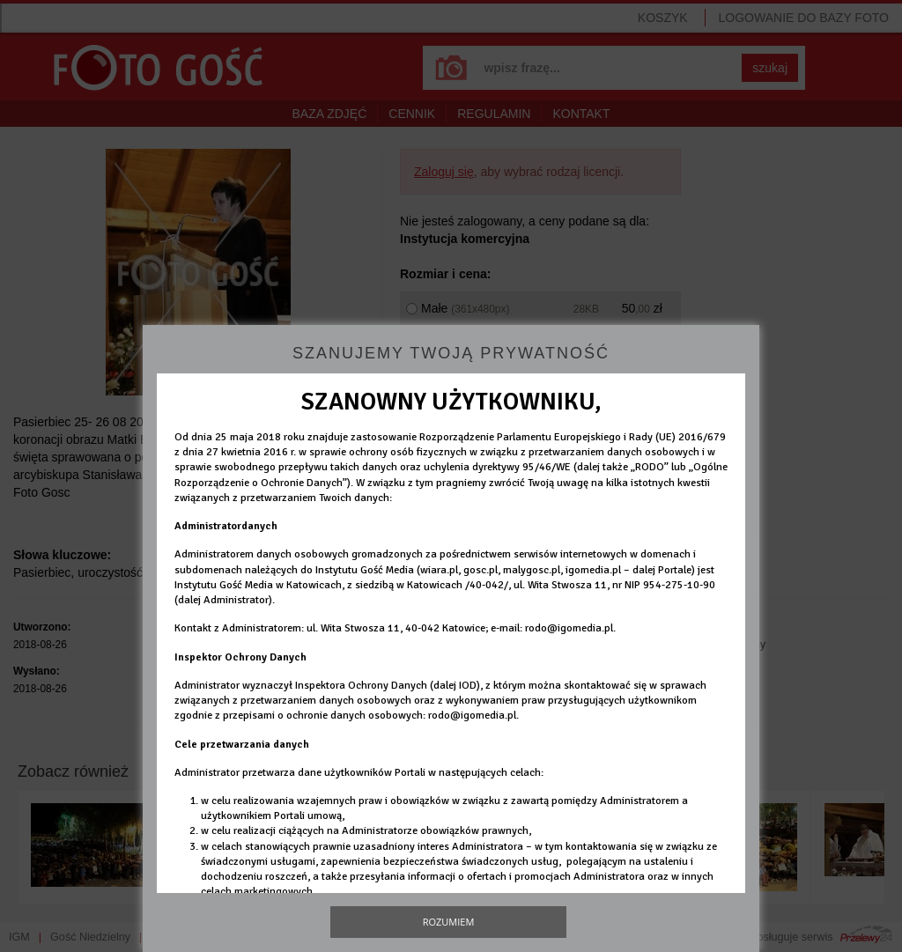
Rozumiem (449, 921)
